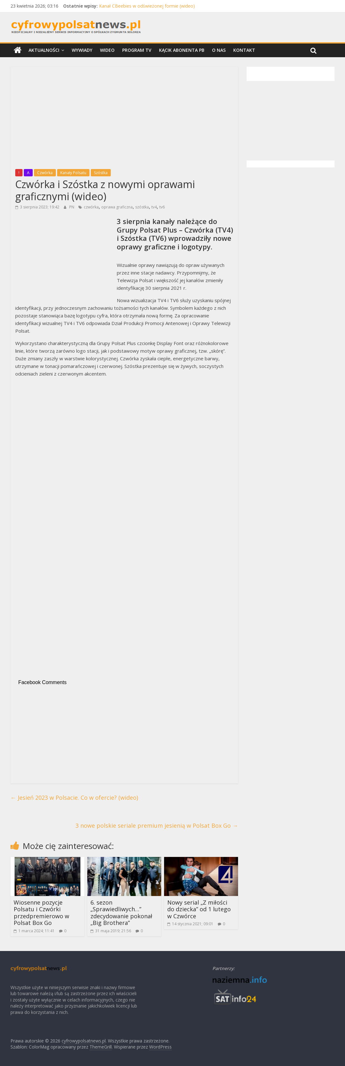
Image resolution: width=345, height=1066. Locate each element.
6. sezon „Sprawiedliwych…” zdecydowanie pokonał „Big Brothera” (121, 913)
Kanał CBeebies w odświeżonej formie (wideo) (147, 6)
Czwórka (45, 172)
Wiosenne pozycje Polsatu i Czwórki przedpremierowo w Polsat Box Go (41, 913)
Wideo (107, 50)
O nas (219, 50)
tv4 (154, 207)
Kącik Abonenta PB (181, 50)
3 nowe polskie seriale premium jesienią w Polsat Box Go (157, 825)
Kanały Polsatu (73, 172)
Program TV (136, 50)
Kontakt (244, 50)
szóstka (142, 207)
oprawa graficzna (117, 207)
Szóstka (101, 172)
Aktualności (44, 50)
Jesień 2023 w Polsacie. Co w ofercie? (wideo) (74, 797)
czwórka (91, 207)
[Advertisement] (124, 115)
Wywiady (82, 50)
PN (72, 207)
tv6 (162, 207)
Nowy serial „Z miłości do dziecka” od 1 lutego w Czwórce (199, 909)
